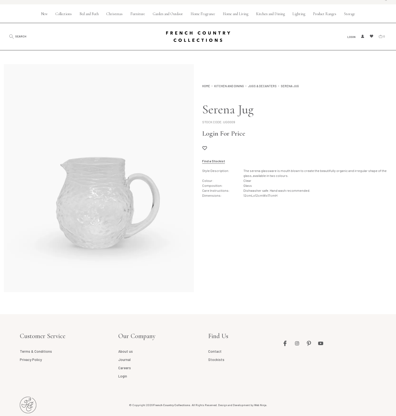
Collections (63, 14)
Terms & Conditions (36, 351)
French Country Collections (198, 36)
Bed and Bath (89, 14)
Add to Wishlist (204, 148)
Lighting (298, 14)
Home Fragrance (203, 14)
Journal (124, 359)
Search (23, 36)
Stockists (216, 359)
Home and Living (235, 14)
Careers (124, 368)
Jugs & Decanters (262, 86)
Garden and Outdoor (168, 14)
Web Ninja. (260, 405)
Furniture (137, 14)
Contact (215, 351)
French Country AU (28, 405)
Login (351, 37)
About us (125, 351)
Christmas (114, 14)
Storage (349, 14)
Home (206, 86)
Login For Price (223, 133)
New (44, 14)
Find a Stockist (213, 161)
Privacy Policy (31, 359)
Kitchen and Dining (270, 14)
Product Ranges (324, 14)
